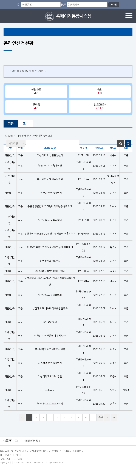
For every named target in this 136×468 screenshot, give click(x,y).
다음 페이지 (100, 418)
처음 (22, 417)
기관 (11, 123)
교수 (26, 123)
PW (63, 4)
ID (18, 4)
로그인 (7, 16)
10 (93, 417)
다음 (107, 417)
